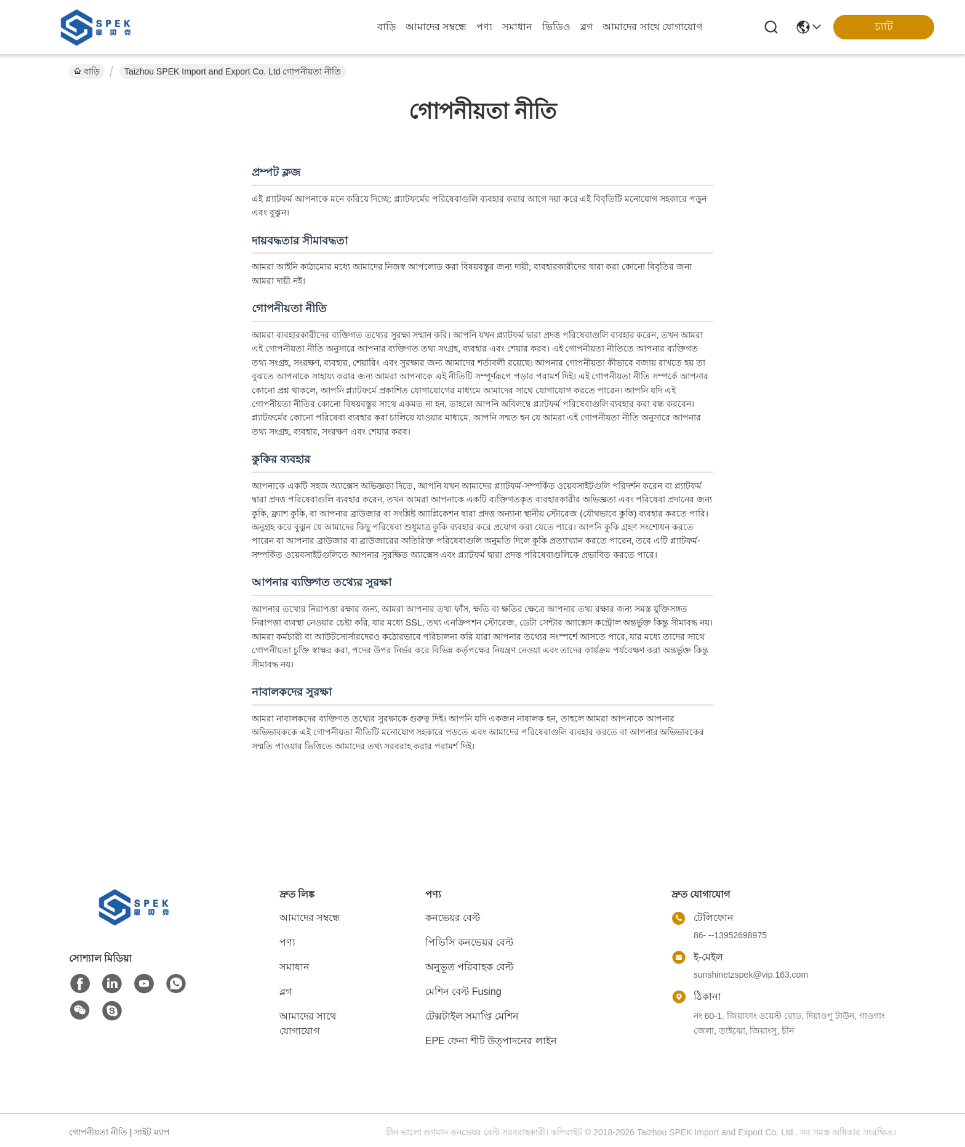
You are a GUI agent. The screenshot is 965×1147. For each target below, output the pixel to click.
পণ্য (484, 27)
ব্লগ (586, 27)
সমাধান (517, 27)
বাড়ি (386, 27)
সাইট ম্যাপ (152, 1132)
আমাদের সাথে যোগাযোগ (652, 27)
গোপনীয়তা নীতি (98, 1132)
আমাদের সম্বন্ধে (436, 27)
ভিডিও (556, 27)
